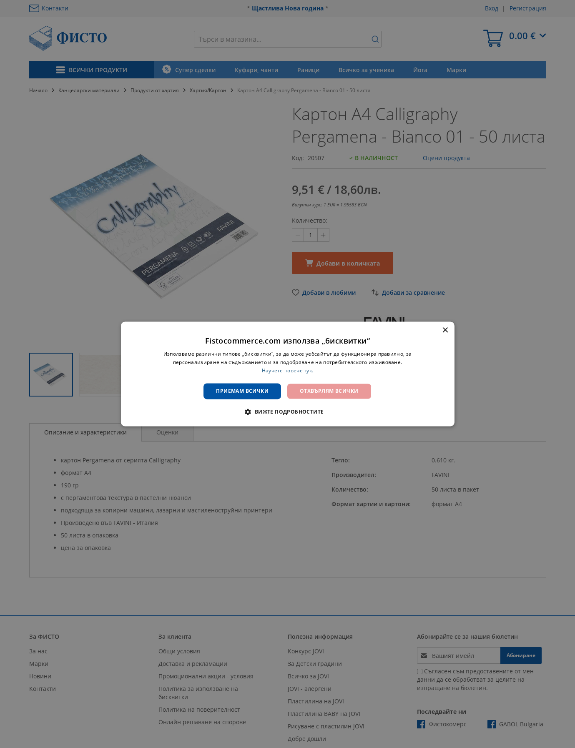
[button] (287, 412)
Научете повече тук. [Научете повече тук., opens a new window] (288, 370)
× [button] (445, 330)
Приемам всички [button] (242, 390)
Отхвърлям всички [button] (329, 390)
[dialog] (287, 373)
